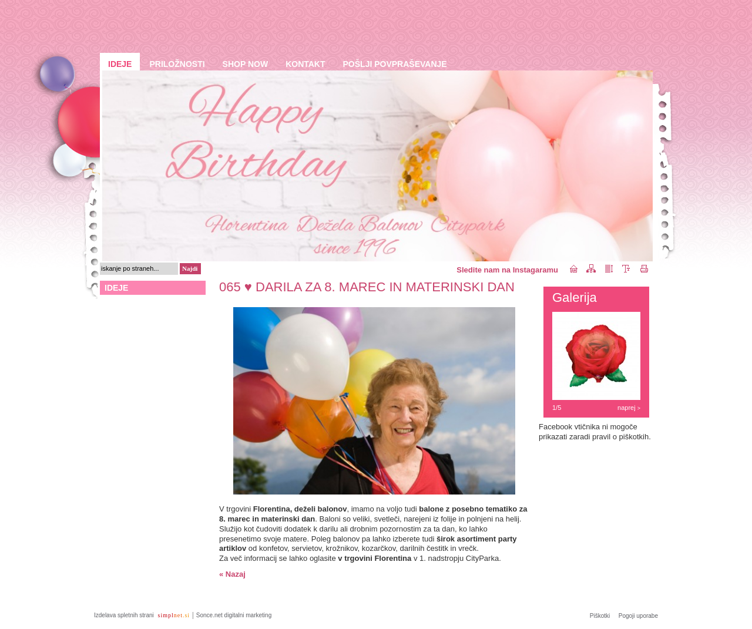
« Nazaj (232, 574)
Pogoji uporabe (638, 616)
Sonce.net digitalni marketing (233, 615)
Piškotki (600, 616)
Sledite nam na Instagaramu (507, 269)
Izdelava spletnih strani (125, 615)
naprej (628, 407)
